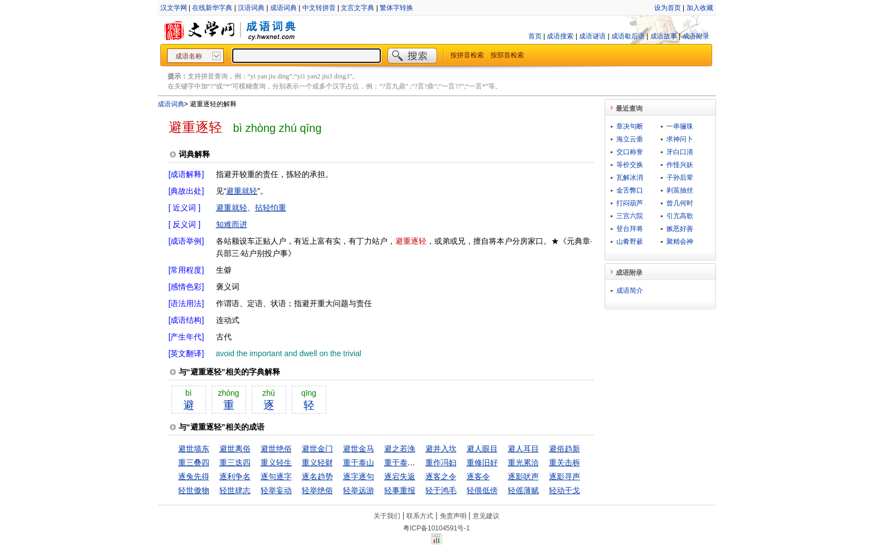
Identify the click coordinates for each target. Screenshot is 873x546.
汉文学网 (173, 8)
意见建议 (486, 516)
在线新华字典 (212, 8)
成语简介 (629, 290)
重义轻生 (276, 462)
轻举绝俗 (317, 490)
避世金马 (358, 448)
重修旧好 (482, 462)
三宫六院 (629, 216)
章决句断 (629, 126)
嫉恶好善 (679, 229)
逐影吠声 (523, 476)
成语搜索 (560, 36)
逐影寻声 (564, 476)
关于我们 (387, 516)
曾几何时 (679, 203)
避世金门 (317, 448)
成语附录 (696, 36)
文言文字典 (357, 8)
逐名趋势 (317, 476)
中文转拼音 (319, 8)
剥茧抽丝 (679, 190)
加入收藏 (699, 8)
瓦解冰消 (629, 177)
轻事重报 (399, 490)
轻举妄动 (276, 490)
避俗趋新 (564, 448)
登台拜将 (629, 229)
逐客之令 (441, 476)
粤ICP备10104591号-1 (436, 528)
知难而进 (231, 224)
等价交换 (629, 165)
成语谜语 (592, 36)
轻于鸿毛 (441, 490)
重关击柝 (564, 462)
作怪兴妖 (679, 165)
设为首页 (667, 8)
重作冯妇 (441, 462)
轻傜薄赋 (523, 490)
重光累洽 (523, 462)
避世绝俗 (276, 448)
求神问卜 (679, 139)
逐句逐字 (276, 476)
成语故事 (663, 36)
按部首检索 (507, 55)
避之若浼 (399, 448)
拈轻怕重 (270, 207)
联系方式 (419, 516)
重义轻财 (317, 462)
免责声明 (453, 516)
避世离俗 (235, 448)
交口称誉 (629, 152)
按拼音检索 (467, 55)
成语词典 (283, 8)
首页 (535, 36)
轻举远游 (358, 490)
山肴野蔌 (629, 241)
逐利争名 (235, 476)
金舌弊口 (629, 190)
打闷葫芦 (629, 203)
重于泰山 (358, 462)
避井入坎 (441, 448)
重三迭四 (235, 462)
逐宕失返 (399, 476)
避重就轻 (241, 190)
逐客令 (478, 476)
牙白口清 (679, 152)
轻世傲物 (193, 490)
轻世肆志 (235, 490)
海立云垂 (629, 139)
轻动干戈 (564, 490)
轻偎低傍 (482, 490)
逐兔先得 (193, 476)
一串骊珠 (679, 126)
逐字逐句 (358, 476)
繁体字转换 (396, 8)
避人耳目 (523, 448)
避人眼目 (482, 448)
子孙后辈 (679, 177)
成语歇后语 (628, 36)
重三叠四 (193, 462)
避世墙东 (193, 448)
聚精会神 (679, 241)
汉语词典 (251, 8)
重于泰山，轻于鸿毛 (419, 462)
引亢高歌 (679, 216)
